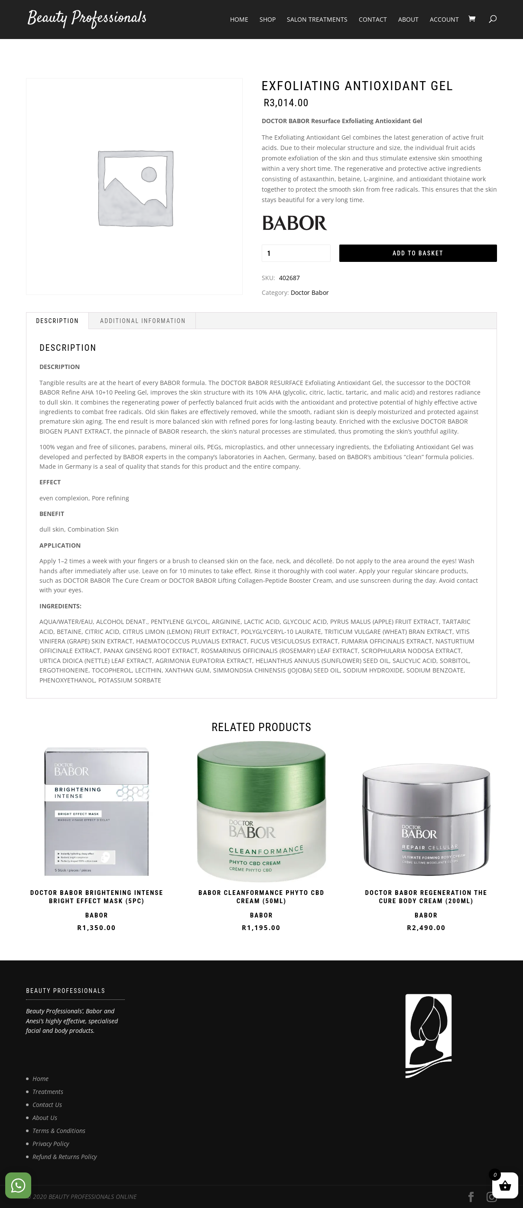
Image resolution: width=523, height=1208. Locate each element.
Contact (373, 19)
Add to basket (418, 253)
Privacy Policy (50, 1143)
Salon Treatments (317, 19)
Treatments (47, 1091)
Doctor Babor (310, 292)
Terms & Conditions (58, 1130)
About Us (44, 1117)
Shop (268, 19)
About (408, 19)
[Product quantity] (296, 253)
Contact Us (47, 1104)
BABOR (96, 915)
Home (239, 19)
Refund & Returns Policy (64, 1156)
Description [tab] (57, 320)
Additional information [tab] (143, 320)
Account (444, 19)
